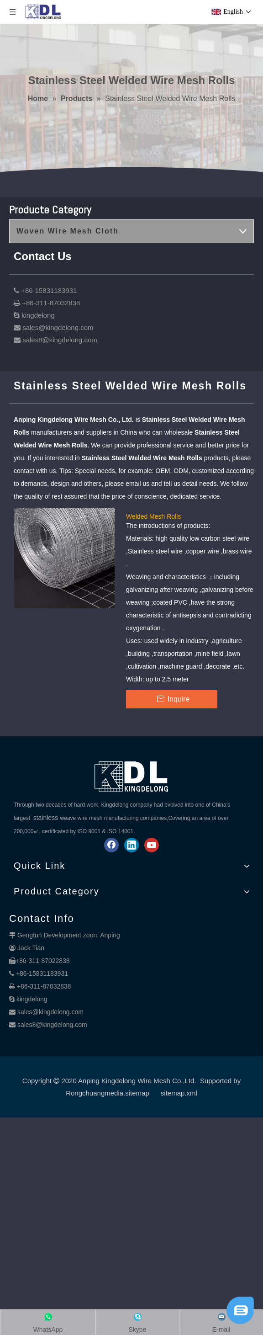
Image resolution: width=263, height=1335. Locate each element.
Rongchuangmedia (94, 1093)
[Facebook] (111, 845)
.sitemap (136, 1093)
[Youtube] (151, 845)
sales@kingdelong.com (50, 1012)
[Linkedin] (131, 845)
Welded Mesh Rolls (153, 516)
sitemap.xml (179, 1093)
